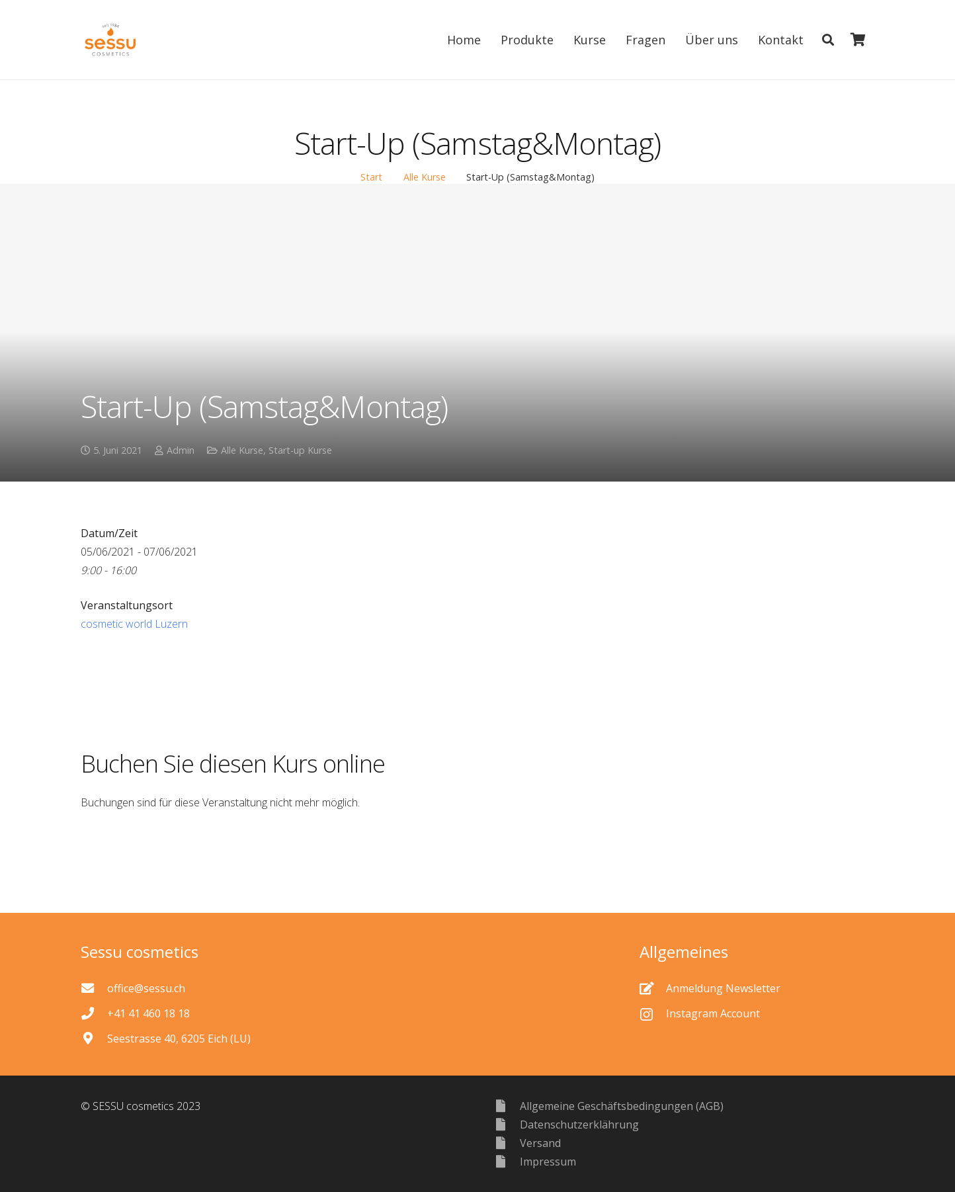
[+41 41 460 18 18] (94, 1013)
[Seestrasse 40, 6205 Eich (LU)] (94, 1038)
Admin (180, 450)
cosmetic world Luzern (134, 624)
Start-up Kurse (300, 450)
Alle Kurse (424, 177)
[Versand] (506, 1142)
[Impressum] (506, 1161)
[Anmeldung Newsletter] (653, 988)
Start (371, 177)
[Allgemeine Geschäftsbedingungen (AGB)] (506, 1105)
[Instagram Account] (653, 1013)
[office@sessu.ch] (94, 988)
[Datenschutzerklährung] (506, 1124)
